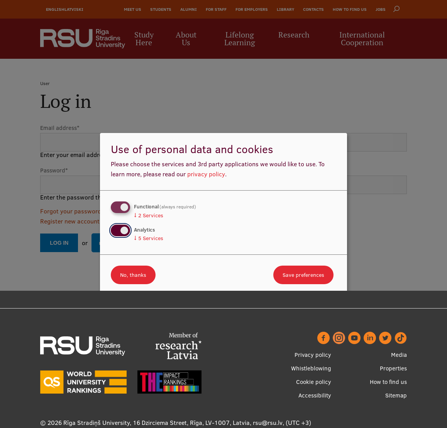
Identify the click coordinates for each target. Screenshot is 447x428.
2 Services (148, 215)
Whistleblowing (311, 368)
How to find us (388, 382)
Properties (393, 368)
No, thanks (133, 275)
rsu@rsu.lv (268, 422)
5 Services (148, 238)
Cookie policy (313, 382)
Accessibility (314, 395)
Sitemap (396, 395)
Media (399, 355)
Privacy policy (313, 355)
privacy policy (206, 174)
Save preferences (303, 275)
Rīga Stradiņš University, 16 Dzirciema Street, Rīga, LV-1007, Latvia (156, 422)
